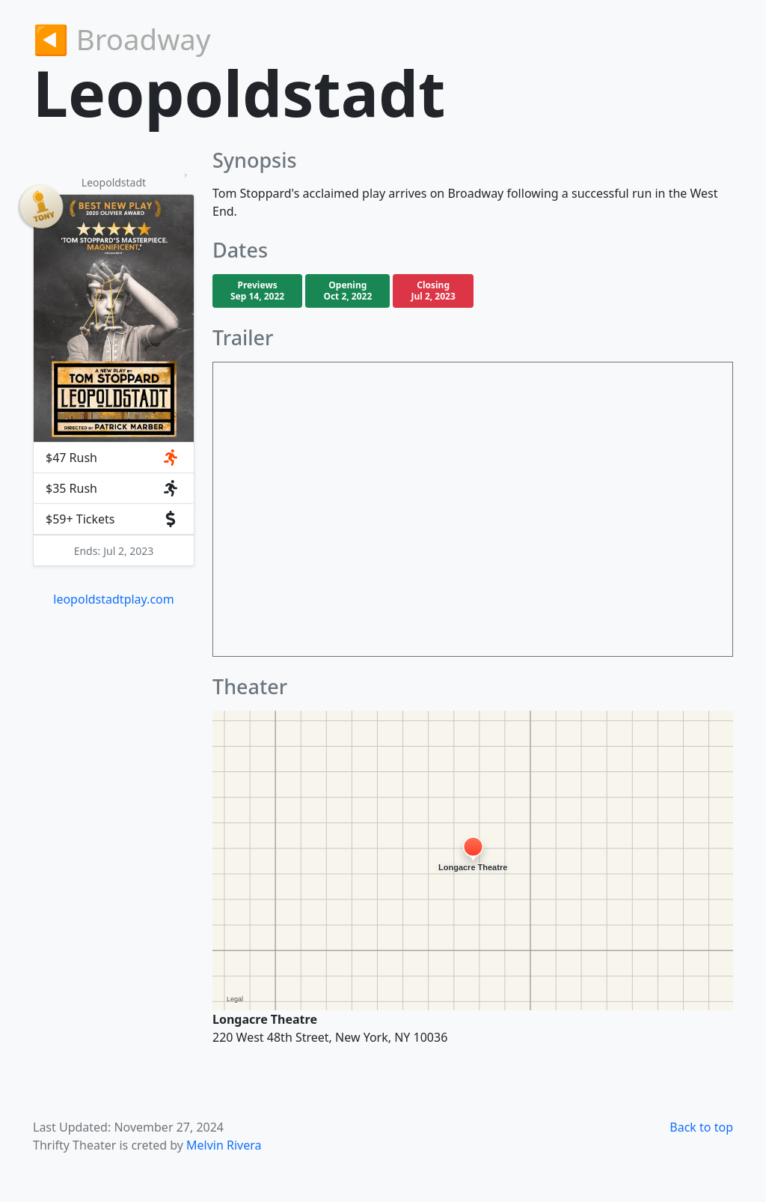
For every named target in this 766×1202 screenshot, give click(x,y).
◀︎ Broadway (122, 38)
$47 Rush (112, 457)
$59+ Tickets (112, 519)
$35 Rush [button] (112, 488)
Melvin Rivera (223, 1145)
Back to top (701, 1127)
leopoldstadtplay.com (113, 599)
